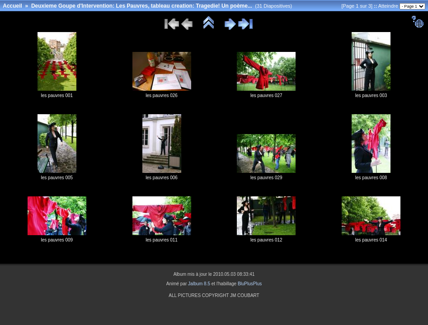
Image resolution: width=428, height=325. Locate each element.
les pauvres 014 (371, 239)
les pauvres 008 (371, 177)
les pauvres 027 (266, 95)
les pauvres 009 (57, 239)
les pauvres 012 (266, 239)
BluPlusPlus (250, 283)
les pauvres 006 (162, 177)
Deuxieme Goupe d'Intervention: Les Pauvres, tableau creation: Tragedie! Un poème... (141, 6)
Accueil (12, 6)
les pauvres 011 (162, 239)
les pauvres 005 (57, 177)
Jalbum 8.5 (199, 283)
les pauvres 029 (266, 177)
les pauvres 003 (371, 95)
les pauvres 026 (162, 95)
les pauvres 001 (57, 95)
